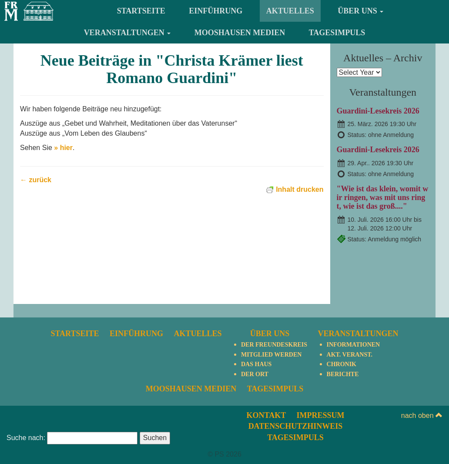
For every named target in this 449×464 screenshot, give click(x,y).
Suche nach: (26, 437)
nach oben (421, 415)
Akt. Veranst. (349, 354)
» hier (63, 147)
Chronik (341, 364)
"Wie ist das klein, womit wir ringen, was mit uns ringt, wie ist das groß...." (383, 197)
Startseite (141, 11)
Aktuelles (290, 11)
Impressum (321, 415)
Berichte (343, 374)
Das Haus (256, 364)
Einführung (215, 11)
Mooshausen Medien (239, 32)
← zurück (35, 180)
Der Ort (254, 374)
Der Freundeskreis (274, 344)
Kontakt (266, 415)
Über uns (360, 11)
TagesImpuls (337, 32)
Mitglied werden (271, 354)
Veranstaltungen (127, 32)
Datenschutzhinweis (295, 426)
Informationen (353, 344)
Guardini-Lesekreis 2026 (378, 111)
